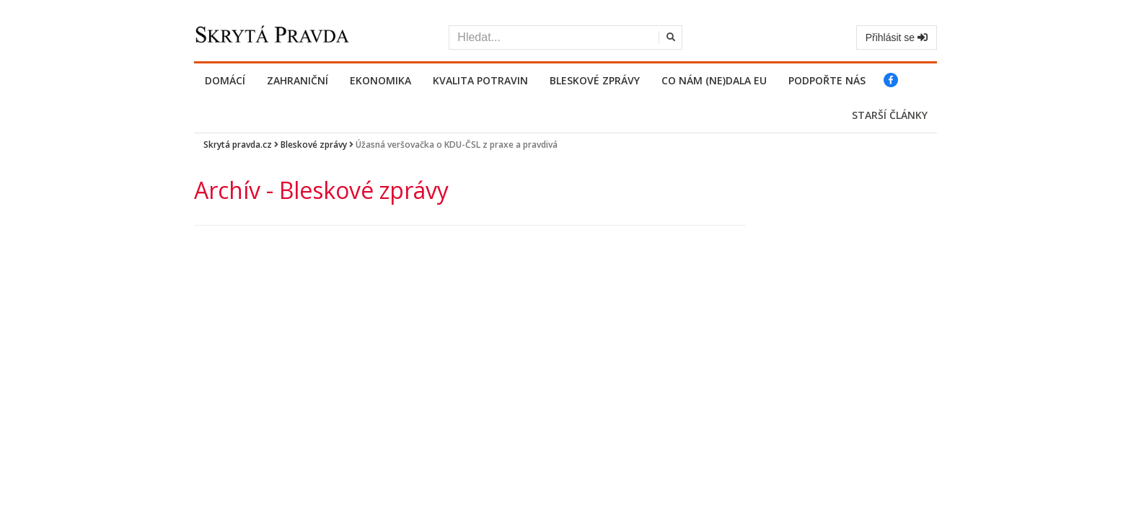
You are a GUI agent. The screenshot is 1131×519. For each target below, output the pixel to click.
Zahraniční (297, 80)
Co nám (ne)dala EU (714, 80)
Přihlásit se (897, 37)
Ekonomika (380, 80)
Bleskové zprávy (595, 80)
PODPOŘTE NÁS (827, 80)
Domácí (225, 80)
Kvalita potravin (480, 80)
